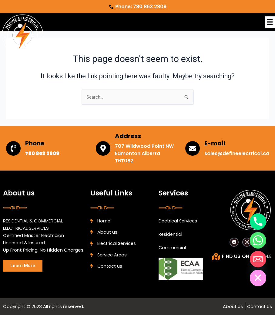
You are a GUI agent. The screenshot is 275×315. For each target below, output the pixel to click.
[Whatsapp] (258, 240)
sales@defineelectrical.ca (236, 153)
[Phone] (258, 221)
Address (128, 136)
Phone (34, 143)
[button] (270, 22)
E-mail (214, 143)
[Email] (258, 259)
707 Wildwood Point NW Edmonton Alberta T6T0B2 (144, 153)
